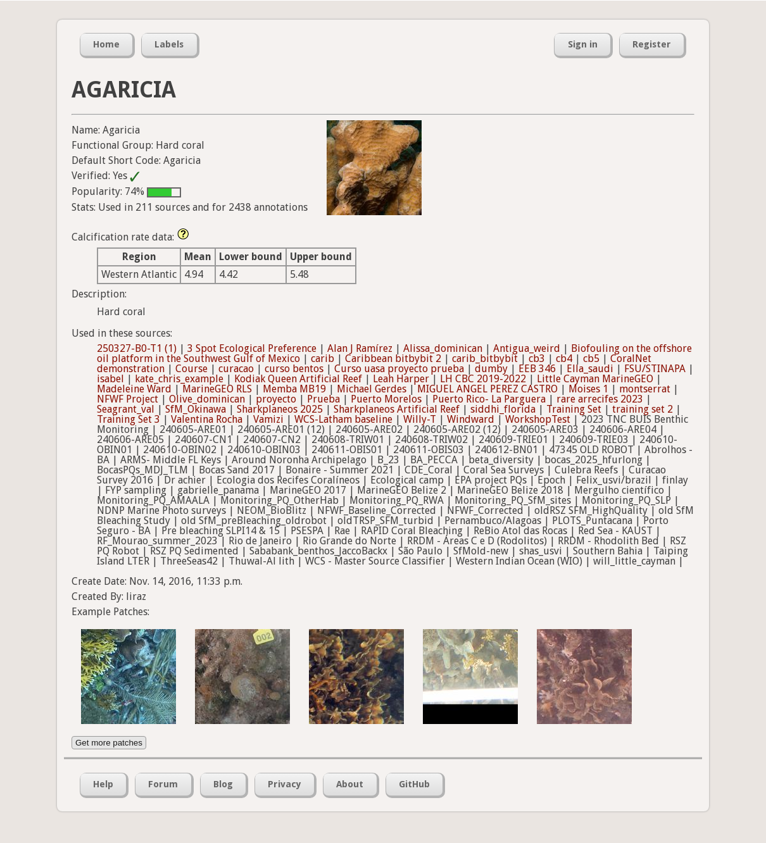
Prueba (323, 399)
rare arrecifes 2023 (599, 399)
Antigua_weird (526, 348)
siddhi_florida (503, 409)
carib (322, 359)
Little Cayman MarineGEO (595, 379)
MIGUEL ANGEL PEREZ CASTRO (487, 389)
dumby (491, 369)
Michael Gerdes (371, 389)
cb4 (564, 359)
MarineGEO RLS (217, 389)
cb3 (537, 359)
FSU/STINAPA (655, 369)
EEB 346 (537, 369)
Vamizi (268, 419)
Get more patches (108, 742)
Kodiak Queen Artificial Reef (298, 379)
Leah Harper (401, 379)
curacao (236, 369)
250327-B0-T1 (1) (137, 348)
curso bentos (294, 369)
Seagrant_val (125, 409)
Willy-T (419, 419)
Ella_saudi (590, 369)
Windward (470, 419)
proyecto (276, 399)
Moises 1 (588, 389)
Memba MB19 (294, 389)
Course (191, 369)
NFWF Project (127, 399)
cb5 (591, 359)
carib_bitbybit (485, 359)
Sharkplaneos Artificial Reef (397, 409)
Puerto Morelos (386, 399)
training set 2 (642, 409)
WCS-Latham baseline (343, 419)
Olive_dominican (207, 399)
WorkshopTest (537, 419)
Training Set (573, 409)
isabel (110, 379)
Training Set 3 (128, 419)
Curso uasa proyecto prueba (399, 369)
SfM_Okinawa (195, 409)
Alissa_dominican (442, 348)
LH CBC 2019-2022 (483, 379)
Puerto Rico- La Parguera (489, 399)
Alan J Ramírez (359, 348)
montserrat (644, 389)
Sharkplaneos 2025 (280, 409)
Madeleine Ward (134, 389)
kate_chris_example (179, 379)
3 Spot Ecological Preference (252, 348)
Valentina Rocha (206, 419)
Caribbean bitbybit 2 (393, 359)
